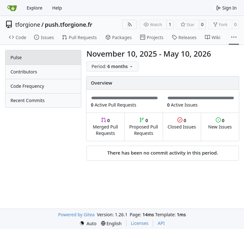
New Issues (220, 123)
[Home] (12, 8)
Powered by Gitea (76, 215)
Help (57, 8)
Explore (34, 8)
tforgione (27, 24)
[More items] (234, 38)
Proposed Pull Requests (143, 126)
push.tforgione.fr (68, 24)
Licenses (140, 223)
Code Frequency (27, 86)
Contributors (23, 72)
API (161, 223)
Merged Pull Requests (105, 126)
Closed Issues (182, 123)
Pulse (16, 57)
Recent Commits (27, 100)
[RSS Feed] (129, 24)
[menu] (112, 66)
